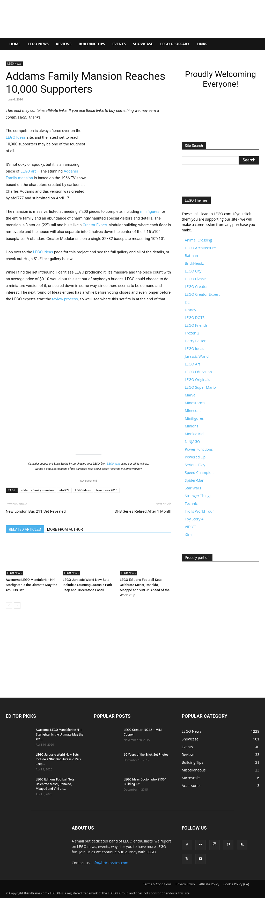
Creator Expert (95, 225)
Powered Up (195, 457)
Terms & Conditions (157, 884)
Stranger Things (198, 495)
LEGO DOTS (194, 317)
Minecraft (193, 410)
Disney (190, 309)
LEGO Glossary (174, 43)
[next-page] (17, 605)
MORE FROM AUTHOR (65, 529)
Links (202, 43)
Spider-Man (194, 480)
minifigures (149, 211)
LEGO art (28, 171)
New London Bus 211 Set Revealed (36, 511)
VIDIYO (190, 526)
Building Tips (92, 43)
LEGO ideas (83, 490)
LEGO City (193, 271)
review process (65, 299)
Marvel (190, 395)
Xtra (188, 534)
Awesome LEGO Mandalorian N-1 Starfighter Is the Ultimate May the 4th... (59, 734)
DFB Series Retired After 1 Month (143, 511)
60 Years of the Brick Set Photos (146, 754)
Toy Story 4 (194, 519)
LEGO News (38, 43)
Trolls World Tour (199, 511)
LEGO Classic (196, 278)
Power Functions (199, 449)
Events (119, 43)
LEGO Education (198, 371)
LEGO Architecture (200, 247)
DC (187, 302)
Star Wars (193, 488)
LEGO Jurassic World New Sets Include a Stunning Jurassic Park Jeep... (58, 759)
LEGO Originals (197, 379)
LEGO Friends (196, 325)
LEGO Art (192, 364)
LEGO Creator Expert (202, 294)
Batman (191, 255)
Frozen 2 (192, 333)
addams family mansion (37, 490)
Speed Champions (200, 472)
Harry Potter (195, 340)
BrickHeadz (194, 263)
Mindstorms (195, 402)
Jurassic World (197, 356)
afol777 (64, 490)
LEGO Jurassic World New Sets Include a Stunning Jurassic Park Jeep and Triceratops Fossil (87, 585)
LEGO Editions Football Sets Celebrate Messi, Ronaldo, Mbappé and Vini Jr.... (55, 784)
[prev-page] (9, 605)
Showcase (143, 43)
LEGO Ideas (16, 137)
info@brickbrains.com (110, 862)
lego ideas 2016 (106, 490)
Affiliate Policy (209, 884)
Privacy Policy (185, 884)
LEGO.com (113, 463)
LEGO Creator (196, 286)
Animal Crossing (198, 240)
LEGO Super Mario (200, 387)
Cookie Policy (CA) (236, 884)
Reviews (63, 43)
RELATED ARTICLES (25, 529)
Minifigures (194, 418)
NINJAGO (192, 441)
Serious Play (195, 464)
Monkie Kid (194, 433)
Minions (191, 426)
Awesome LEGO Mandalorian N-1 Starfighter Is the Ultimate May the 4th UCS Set (31, 585)
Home (14, 43)
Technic (191, 503)
